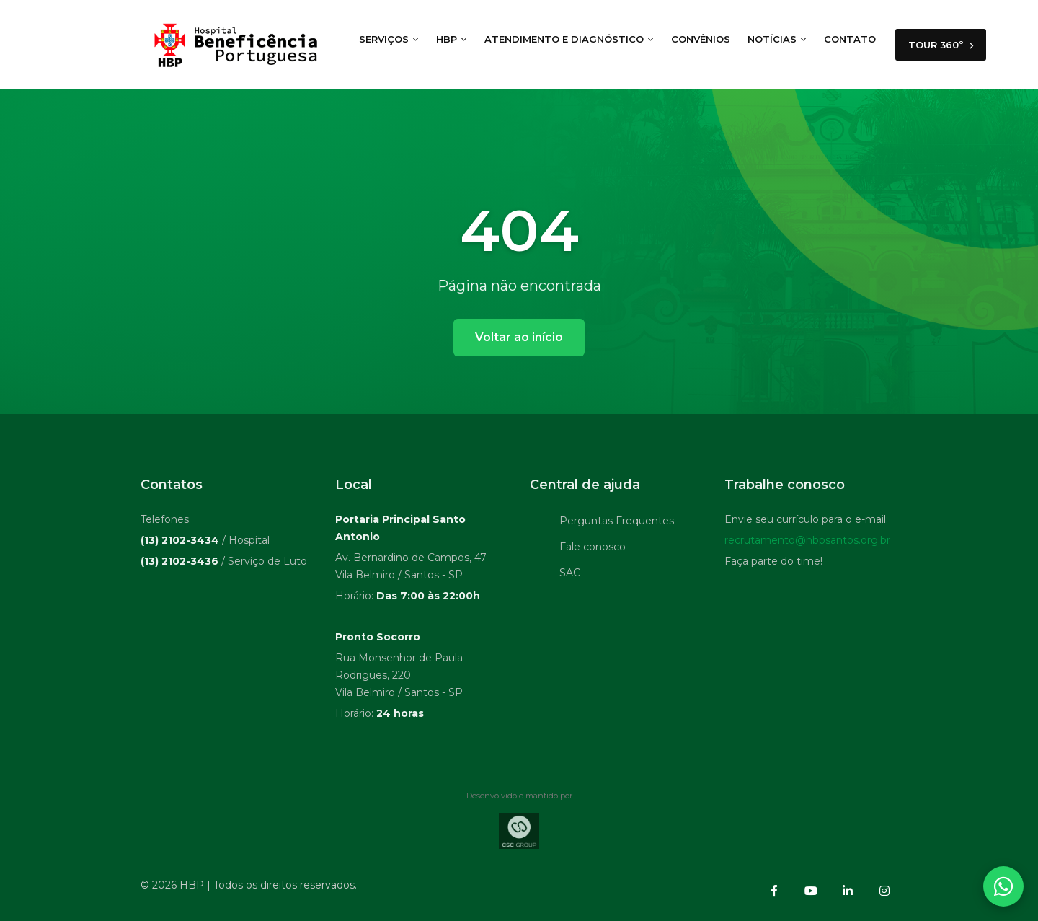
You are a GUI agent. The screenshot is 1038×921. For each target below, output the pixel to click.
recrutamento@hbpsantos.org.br (807, 542)
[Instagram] (884, 891)
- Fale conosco (589, 548)
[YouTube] (811, 891)
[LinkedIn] (848, 891)
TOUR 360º (940, 44)
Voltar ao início (519, 337)
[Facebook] (774, 891)
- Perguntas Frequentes (613, 522)
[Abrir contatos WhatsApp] (1003, 886)
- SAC (566, 574)
